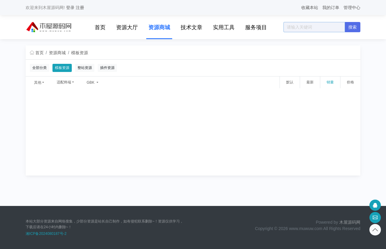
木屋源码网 (349, 222)
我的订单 (330, 7)
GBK (91, 82)
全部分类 (39, 68)
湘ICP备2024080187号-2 (46, 234)
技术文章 (191, 27)
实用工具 (224, 27)
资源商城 (159, 27)
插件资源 (107, 68)
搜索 (352, 27)
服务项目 (256, 27)
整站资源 (85, 68)
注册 (80, 7)
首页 (100, 27)
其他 (37, 82)
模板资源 (79, 52)
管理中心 (351, 7)
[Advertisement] (193, 133)
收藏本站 (309, 7)
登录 (70, 7)
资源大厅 (127, 27)
